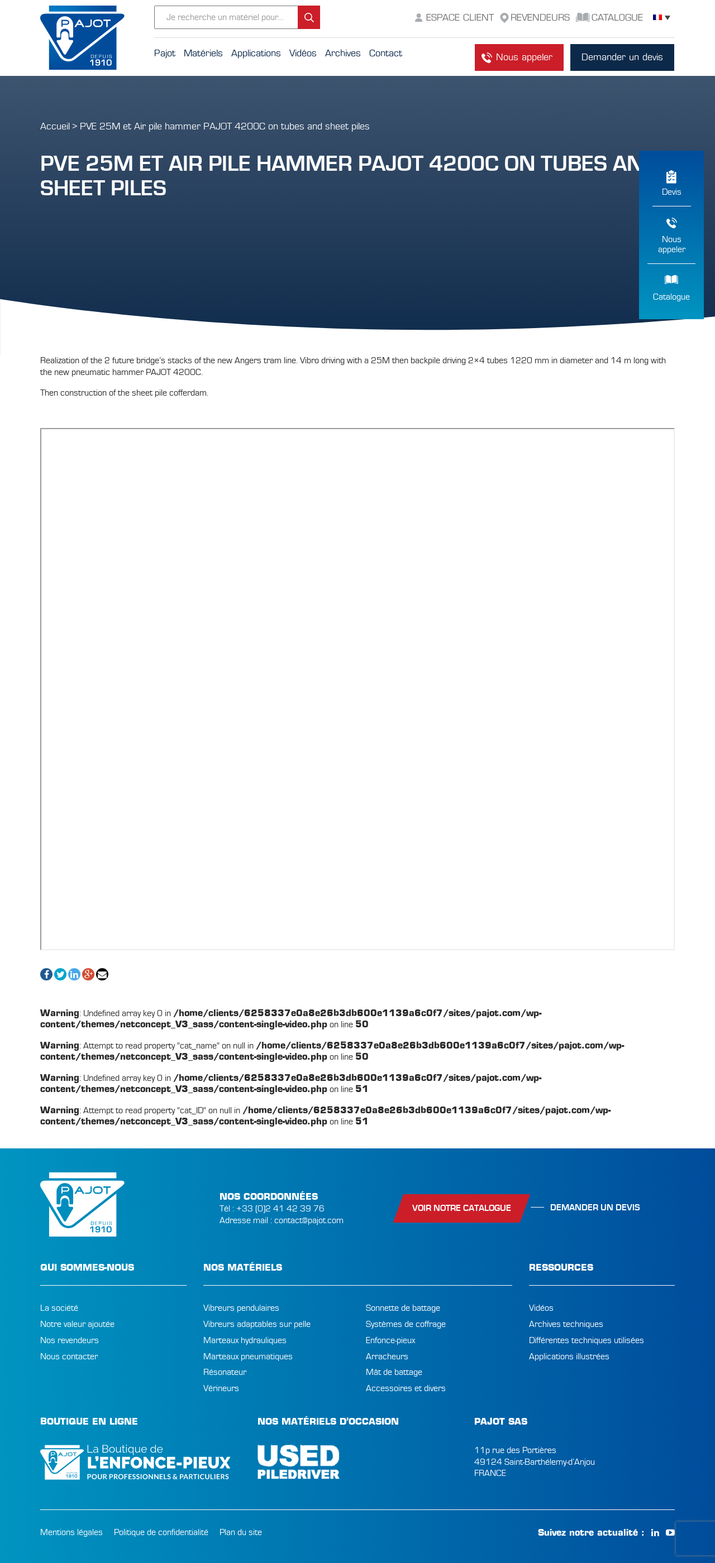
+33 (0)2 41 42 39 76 (280, 1209)
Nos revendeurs (69, 1340)
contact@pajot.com (309, 1220)
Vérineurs (221, 1388)
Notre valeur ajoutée (77, 1324)
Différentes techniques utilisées (586, 1340)
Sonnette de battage (403, 1308)
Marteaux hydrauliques (245, 1340)
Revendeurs (540, 17)
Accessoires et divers (406, 1388)
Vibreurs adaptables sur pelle (257, 1324)
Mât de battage (394, 1372)
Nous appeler (524, 57)
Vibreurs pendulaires (241, 1308)
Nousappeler (671, 244)
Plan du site (241, 1532)
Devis (671, 192)
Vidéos (541, 1308)
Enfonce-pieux (390, 1340)
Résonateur (224, 1372)
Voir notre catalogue (461, 1208)
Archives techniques (566, 1324)
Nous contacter (69, 1357)
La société (59, 1308)
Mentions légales (71, 1532)
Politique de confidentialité (161, 1532)
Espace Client (460, 17)
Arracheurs (387, 1357)
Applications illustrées (569, 1357)
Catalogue (671, 297)
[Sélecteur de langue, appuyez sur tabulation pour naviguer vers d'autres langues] (661, 18)
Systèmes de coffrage (406, 1324)
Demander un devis (622, 57)
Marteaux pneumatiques (248, 1357)
